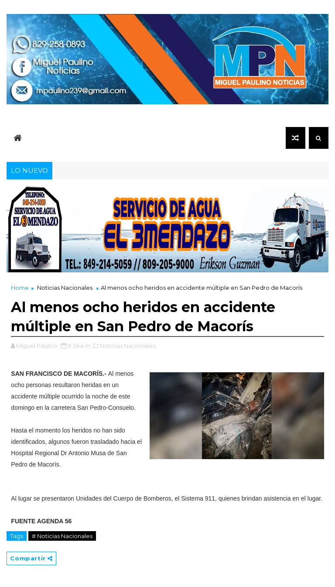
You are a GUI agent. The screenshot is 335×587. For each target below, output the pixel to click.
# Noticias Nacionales (62, 535)
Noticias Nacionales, (128, 345)
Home (20, 287)
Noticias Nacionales (64, 287)
